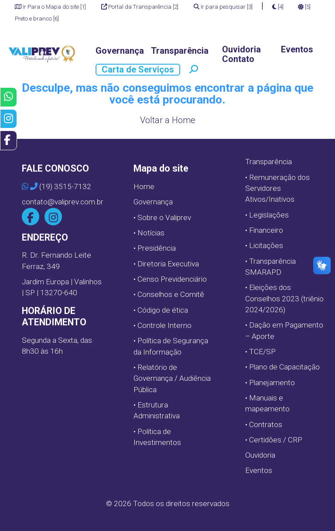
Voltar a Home (167, 120)
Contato (238, 59)
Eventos (297, 49)
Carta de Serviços (138, 69)
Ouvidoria (241, 49)
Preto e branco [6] (37, 18)
